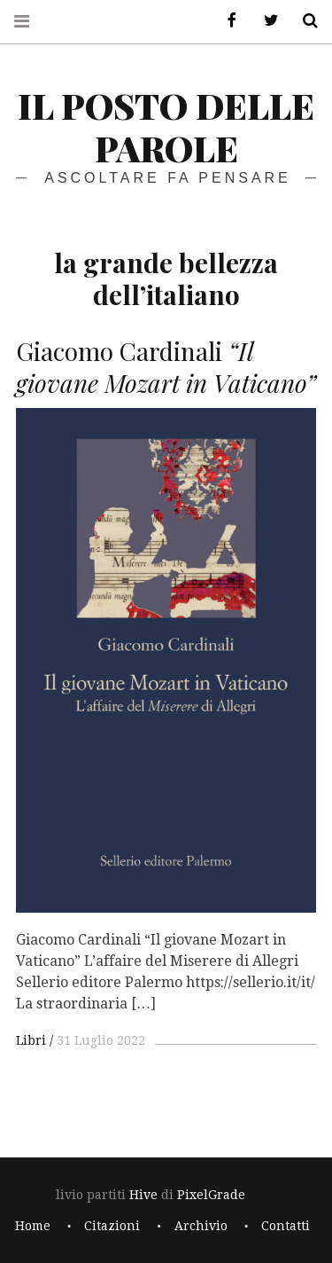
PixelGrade (211, 1195)
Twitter (264, 20)
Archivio (201, 1226)
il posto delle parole (166, 126)
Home (32, 1226)
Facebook (225, 20)
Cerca (303, 20)
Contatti (285, 1226)
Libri (31, 1040)
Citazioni (112, 1226)
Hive (143, 1195)
